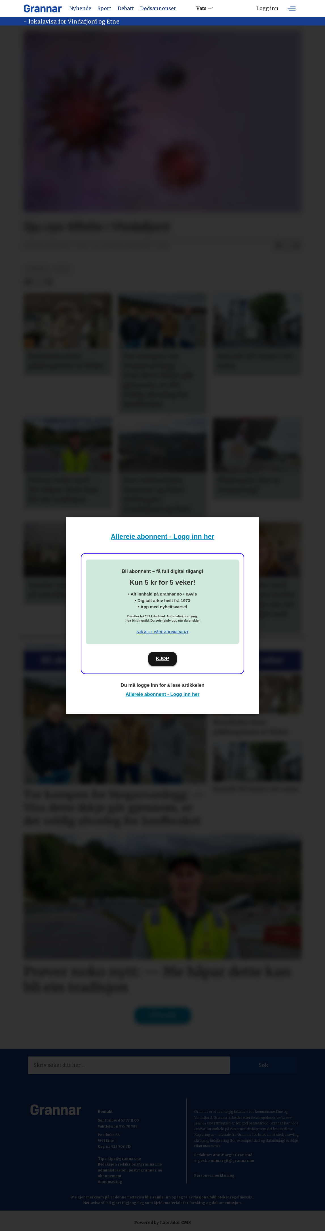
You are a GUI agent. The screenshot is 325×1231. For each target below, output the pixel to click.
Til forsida (162, 1015)
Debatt (126, 8)
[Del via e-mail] (296, 245)
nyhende (37, 269)
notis (62, 269)
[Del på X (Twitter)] (287, 245)
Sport (104, 8)
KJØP (162, 658)
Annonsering (110, 1181)
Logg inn (267, 8)
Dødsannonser (158, 8)
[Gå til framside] (43, 8)
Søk (263, 1065)
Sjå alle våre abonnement (162, 632)
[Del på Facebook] (278, 245)
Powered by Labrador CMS (162, 1222)
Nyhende (80, 8)
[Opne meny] (292, 8)
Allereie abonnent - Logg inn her (162, 536)
